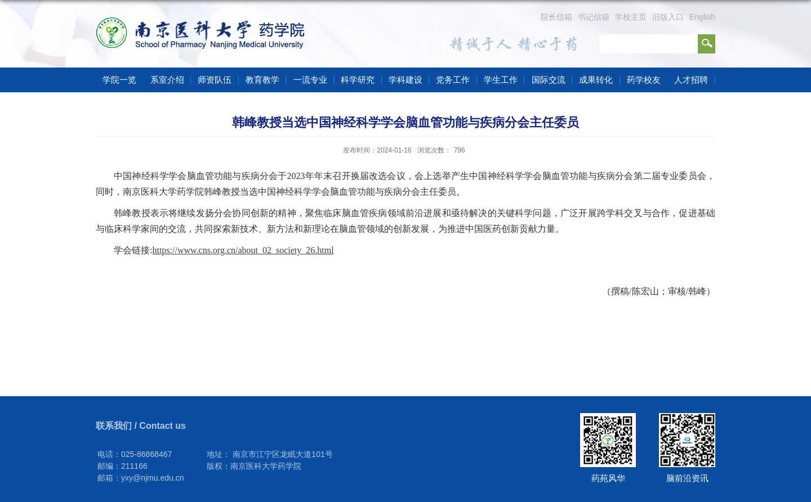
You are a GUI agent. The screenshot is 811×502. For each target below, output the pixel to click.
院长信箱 (556, 16)
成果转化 (596, 79)
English (702, 16)
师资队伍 (214, 79)
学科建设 (405, 79)
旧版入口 (668, 16)
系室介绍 (167, 79)
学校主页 (631, 16)
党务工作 (453, 79)
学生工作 (501, 79)
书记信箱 (593, 16)
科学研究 (358, 79)
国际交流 (548, 79)
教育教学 (262, 79)
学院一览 (119, 79)
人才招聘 (691, 79)
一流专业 (310, 79)
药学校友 (644, 79)
